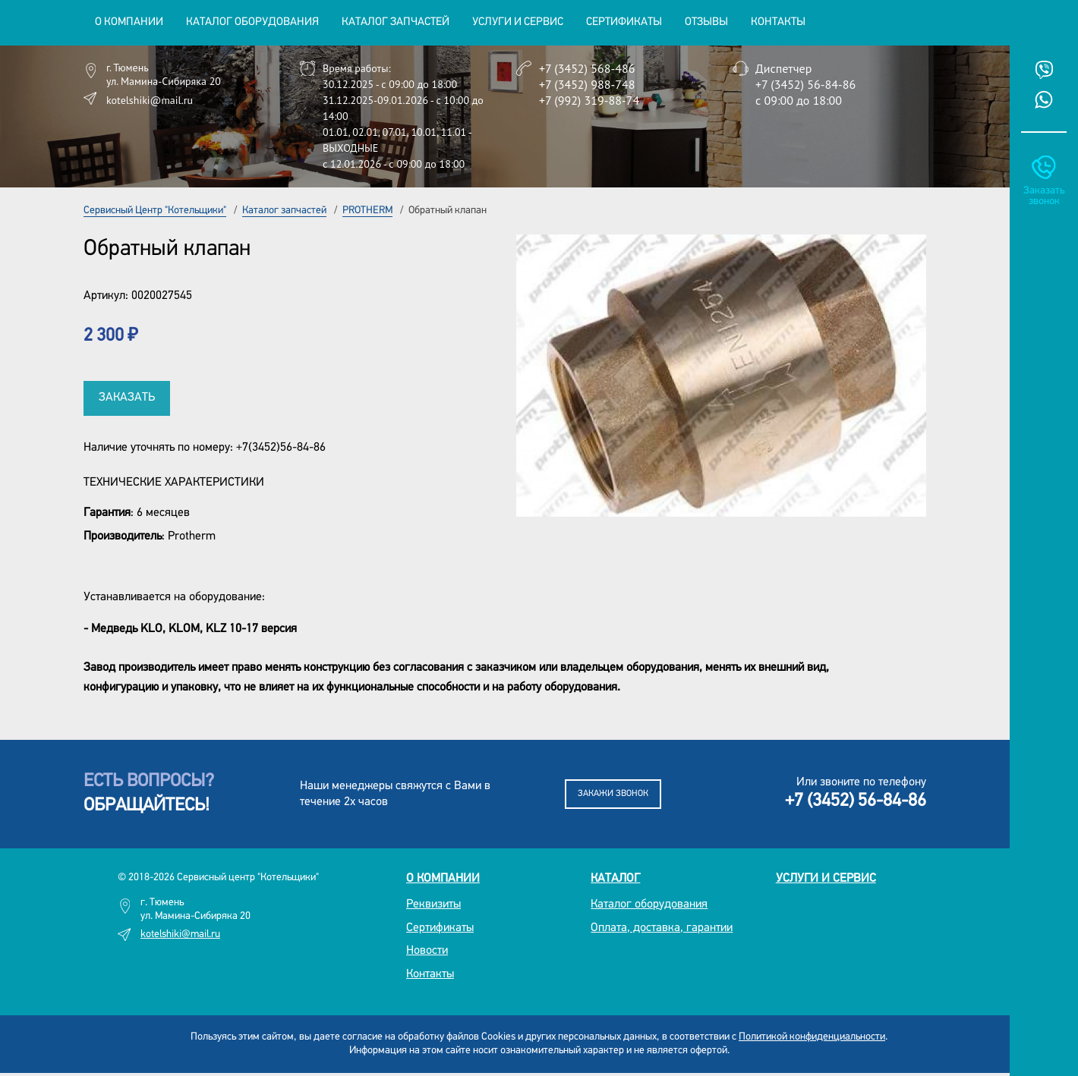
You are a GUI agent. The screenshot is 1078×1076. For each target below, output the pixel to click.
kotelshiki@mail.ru (149, 100)
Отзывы (706, 22)
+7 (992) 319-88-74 (589, 100)
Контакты (778, 22)
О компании (443, 879)
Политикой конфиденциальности (812, 1037)
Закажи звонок (613, 793)
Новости (427, 951)
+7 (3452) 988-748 (587, 84)
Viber (1044, 70)
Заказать (127, 398)
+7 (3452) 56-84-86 (805, 84)
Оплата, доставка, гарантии (662, 928)
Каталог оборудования (649, 904)
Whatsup (1044, 99)
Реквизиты (433, 904)
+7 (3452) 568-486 (587, 68)
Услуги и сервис (826, 879)
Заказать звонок (1043, 196)
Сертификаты (624, 22)
